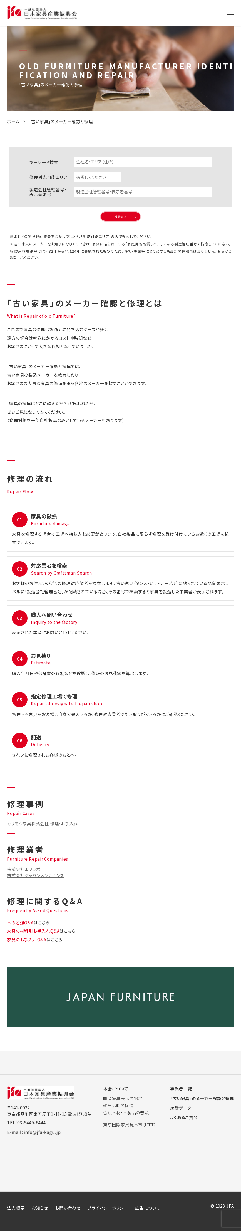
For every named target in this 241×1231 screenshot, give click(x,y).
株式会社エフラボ (23, 869)
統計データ (180, 1108)
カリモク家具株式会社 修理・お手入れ (42, 823)
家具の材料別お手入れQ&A (33, 931)
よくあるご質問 (184, 1117)
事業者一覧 (181, 1088)
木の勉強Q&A (20, 922)
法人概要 (15, 1208)
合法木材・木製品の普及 (126, 1112)
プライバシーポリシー (108, 1208)
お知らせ (40, 1208)
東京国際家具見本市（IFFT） (129, 1124)
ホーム (13, 121)
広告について (147, 1208)
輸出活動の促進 (118, 1105)
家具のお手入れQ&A (26, 939)
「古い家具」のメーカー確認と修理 (202, 1098)
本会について (115, 1088)
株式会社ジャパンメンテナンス (35, 875)
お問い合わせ (68, 1208)
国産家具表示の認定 (122, 1098)
